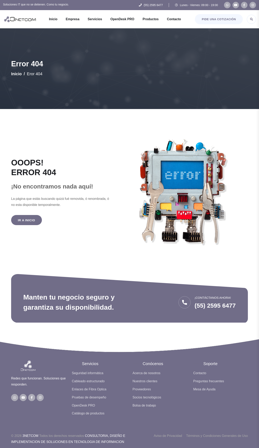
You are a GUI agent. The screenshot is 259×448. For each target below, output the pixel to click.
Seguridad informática (87, 373)
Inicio (53, 19)
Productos (151, 19)
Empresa (73, 19)
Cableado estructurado (88, 381)
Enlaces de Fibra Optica (89, 389)
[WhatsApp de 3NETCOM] (227, 5)
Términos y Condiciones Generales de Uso (217, 435)
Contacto (174, 19)
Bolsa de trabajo (144, 405)
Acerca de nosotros (146, 373)
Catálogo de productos (88, 413)
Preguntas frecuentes (208, 381)
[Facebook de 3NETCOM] (244, 5)
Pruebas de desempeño (89, 397)
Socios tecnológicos (147, 397)
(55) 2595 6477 (153, 5)
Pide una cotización (219, 19)
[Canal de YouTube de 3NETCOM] (235, 5)
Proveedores (142, 389)
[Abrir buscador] (251, 19)
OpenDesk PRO (122, 19)
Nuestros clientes (145, 381)
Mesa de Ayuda (204, 389)
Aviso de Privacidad (168, 435)
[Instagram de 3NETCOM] (252, 5)
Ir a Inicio (26, 220)
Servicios (95, 19)
